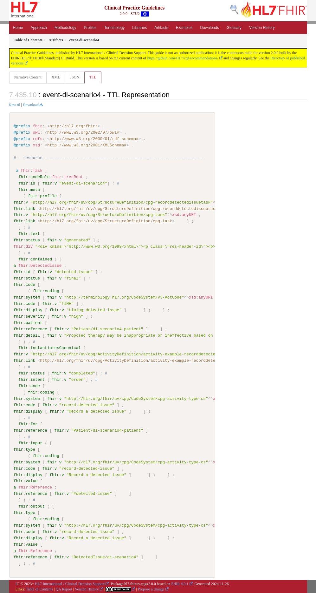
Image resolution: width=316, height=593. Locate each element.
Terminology (114, 27)
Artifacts (161, 27)
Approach (39, 27)
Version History (262, 27)
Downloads (209, 27)
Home (18, 27)
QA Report (64, 589)
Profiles (90, 27)
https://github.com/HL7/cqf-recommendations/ (182, 58)
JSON (76, 77)
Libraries (139, 27)
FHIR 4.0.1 (179, 584)
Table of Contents (39, 589)
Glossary (234, 27)
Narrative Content (28, 77)
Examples (184, 27)
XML (56, 77)
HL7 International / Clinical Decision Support (70, 584)
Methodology (65, 27)
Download (31, 105)
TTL (94, 77)
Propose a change (151, 589)
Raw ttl (14, 105)
